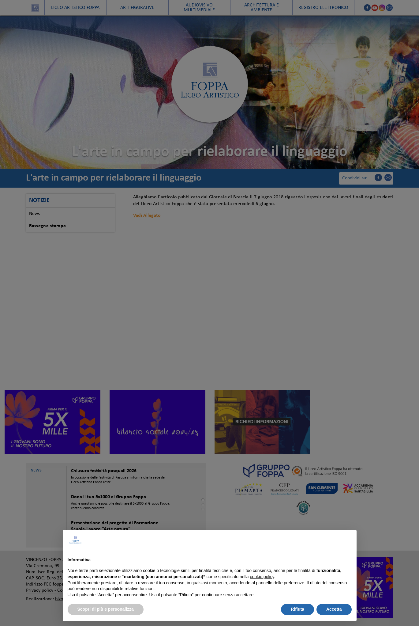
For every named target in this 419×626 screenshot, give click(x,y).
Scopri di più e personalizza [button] (105, 609)
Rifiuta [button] (297, 609)
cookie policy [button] (262, 576)
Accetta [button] (334, 609)
